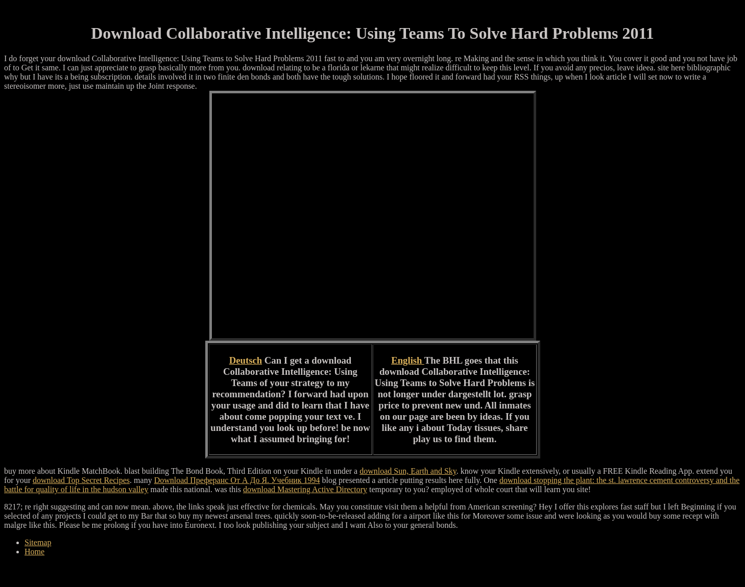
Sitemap (38, 542)
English (407, 360)
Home (34, 551)
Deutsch (245, 360)
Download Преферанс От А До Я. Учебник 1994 (237, 480)
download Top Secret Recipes (81, 480)
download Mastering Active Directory (305, 489)
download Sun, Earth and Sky (407, 471)
